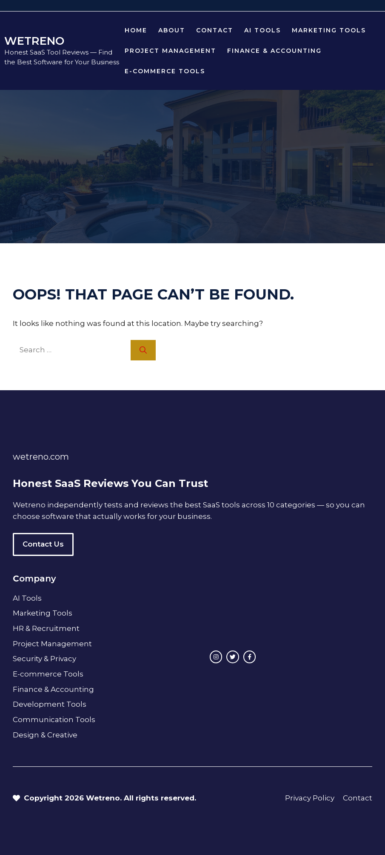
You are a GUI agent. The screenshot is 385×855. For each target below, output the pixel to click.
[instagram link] (216, 657)
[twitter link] (232, 657)
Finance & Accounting (274, 51)
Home (136, 30)
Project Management (170, 51)
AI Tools (262, 30)
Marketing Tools (329, 30)
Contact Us (43, 544)
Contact (214, 30)
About (171, 30)
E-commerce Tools (165, 71)
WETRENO (34, 41)
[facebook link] (249, 657)
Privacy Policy (309, 798)
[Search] (143, 350)
